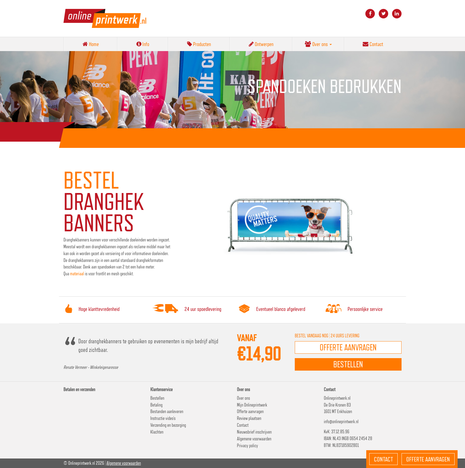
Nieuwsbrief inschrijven (254, 432)
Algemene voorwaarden (254, 439)
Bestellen (157, 398)
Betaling (156, 405)
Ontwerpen (261, 44)
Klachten (156, 432)
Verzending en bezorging (168, 425)
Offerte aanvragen (250, 411)
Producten (199, 44)
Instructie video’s (163, 418)
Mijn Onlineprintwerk (252, 405)
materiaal (77, 273)
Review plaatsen (249, 418)
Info (142, 44)
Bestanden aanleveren (166, 411)
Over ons (318, 44)
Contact (373, 44)
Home (90, 44)
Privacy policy (247, 445)
